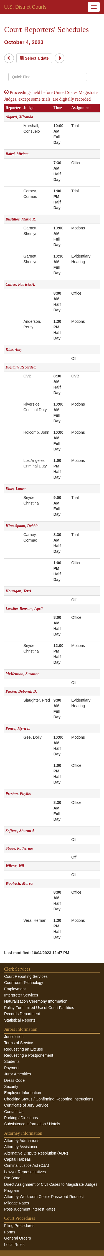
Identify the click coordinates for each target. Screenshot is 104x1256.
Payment (11, 1068)
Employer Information (22, 1092)
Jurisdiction (14, 1036)
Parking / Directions (21, 1118)
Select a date (34, 58)
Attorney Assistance (21, 1147)
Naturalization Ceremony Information (35, 1001)
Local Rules (14, 1244)
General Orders (17, 1238)
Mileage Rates (16, 1203)
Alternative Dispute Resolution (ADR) (36, 1153)
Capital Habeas (17, 1159)
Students (11, 1061)
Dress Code (14, 1080)
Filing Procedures (19, 1225)
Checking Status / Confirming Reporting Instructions (48, 1099)
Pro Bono (12, 1178)
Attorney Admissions (21, 1140)
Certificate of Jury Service (26, 1105)
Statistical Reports (19, 1020)
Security (11, 1086)
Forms (9, 1232)
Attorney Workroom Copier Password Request (44, 1196)
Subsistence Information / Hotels (32, 1124)
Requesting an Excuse (23, 1049)
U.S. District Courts (25, 7)
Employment (15, 989)
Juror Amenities (17, 1074)
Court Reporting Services (25, 976)
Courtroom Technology (23, 982)
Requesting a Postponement (28, 1055)
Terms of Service (18, 1043)
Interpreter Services (21, 995)
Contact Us (13, 1111)
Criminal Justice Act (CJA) (26, 1165)
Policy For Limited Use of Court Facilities (39, 1007)
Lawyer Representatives (25, 1172)
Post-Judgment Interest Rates (29, 1209)
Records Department (22, 1014)
